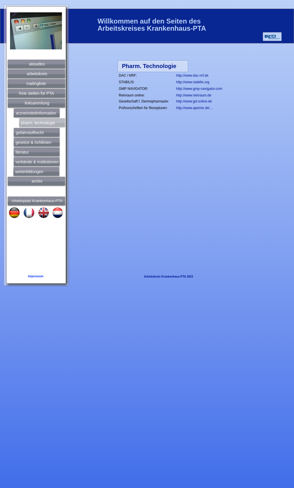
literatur (22, 152)
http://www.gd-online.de (194, 101)
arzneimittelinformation (36, 113)
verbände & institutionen (37, 162)
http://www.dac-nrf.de (192, 75)
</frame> (234, 25)
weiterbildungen (29, 171)
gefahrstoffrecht (30, 132)
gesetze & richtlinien (33, 142)
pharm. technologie (38, 123)
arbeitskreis (37, 73)
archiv (37, 181)
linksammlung (37, 103)
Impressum (35, 276)
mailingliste (36, 83)
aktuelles (37, 64)
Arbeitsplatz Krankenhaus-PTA (37, 201)
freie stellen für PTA (36, 93)
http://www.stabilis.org (192, 82)
